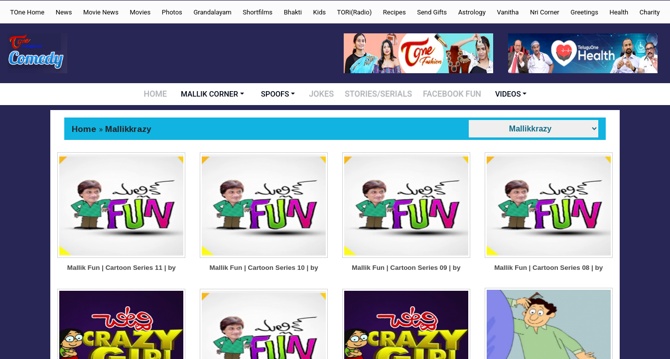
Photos (172, 12)
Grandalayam (212, 12)
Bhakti (293, 12)
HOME (158, 94)
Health (618, 12)
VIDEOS (505, 94)
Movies (140, 12)
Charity (650, 12)
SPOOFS (278, 94)
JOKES (324, 94)
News (64, 12)
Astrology (472, 12)
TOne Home (27, 12)
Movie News (101, 12)
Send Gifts (432, 12)
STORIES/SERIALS (380, 94)
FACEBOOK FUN (450, 94)
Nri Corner (544, 12)
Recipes (394, 12)
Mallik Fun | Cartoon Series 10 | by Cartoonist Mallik (264, 289)
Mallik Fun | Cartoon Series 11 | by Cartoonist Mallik (121, 289)
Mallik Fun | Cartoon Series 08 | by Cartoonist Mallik (548, 289)
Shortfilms (257, 12)
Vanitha (508, 12)
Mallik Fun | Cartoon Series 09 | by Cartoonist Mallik (406, 289)
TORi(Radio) (354, 12)
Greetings (584, 12)
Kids (319, 12)
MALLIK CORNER (213, 94)
